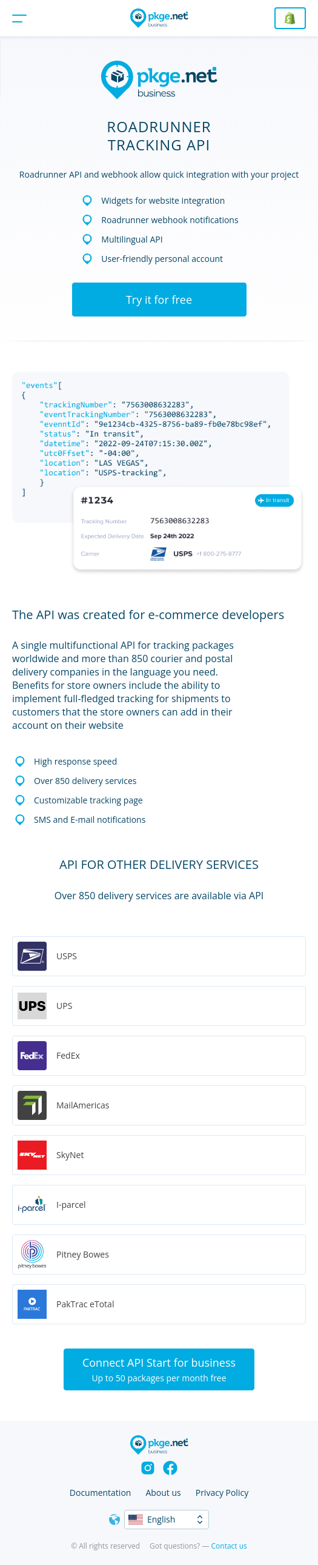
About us (163, 1492)
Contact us (229, 1546)
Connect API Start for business (159, 1369)
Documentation (100, 1492)
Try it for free (159, 299)
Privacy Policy (222, 1492)
